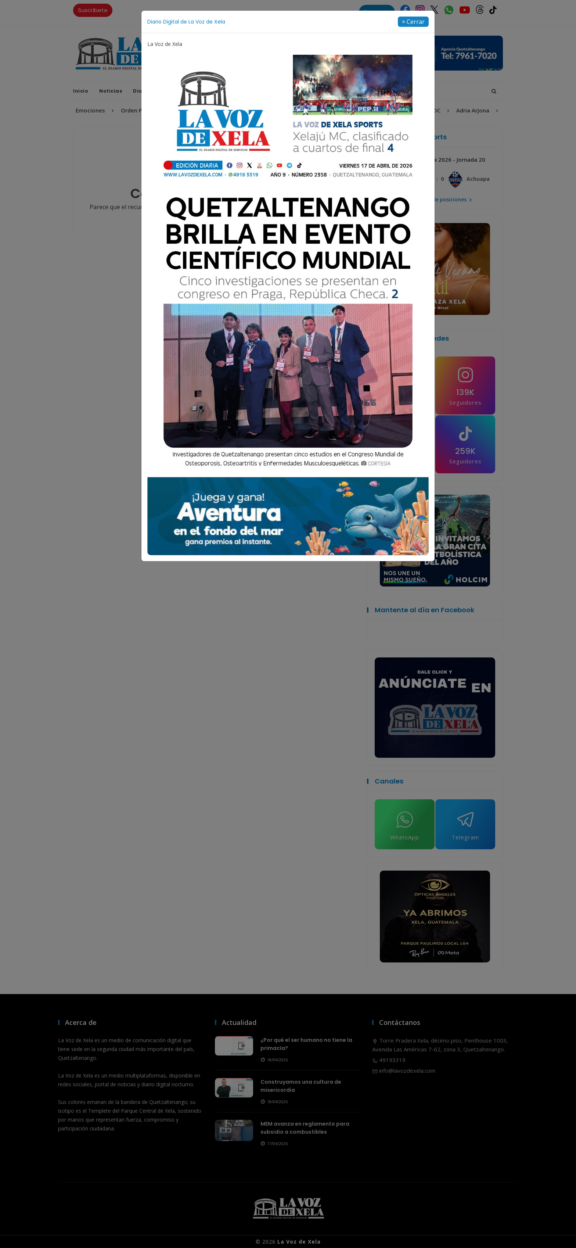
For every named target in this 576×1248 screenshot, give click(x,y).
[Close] (413, 22)
